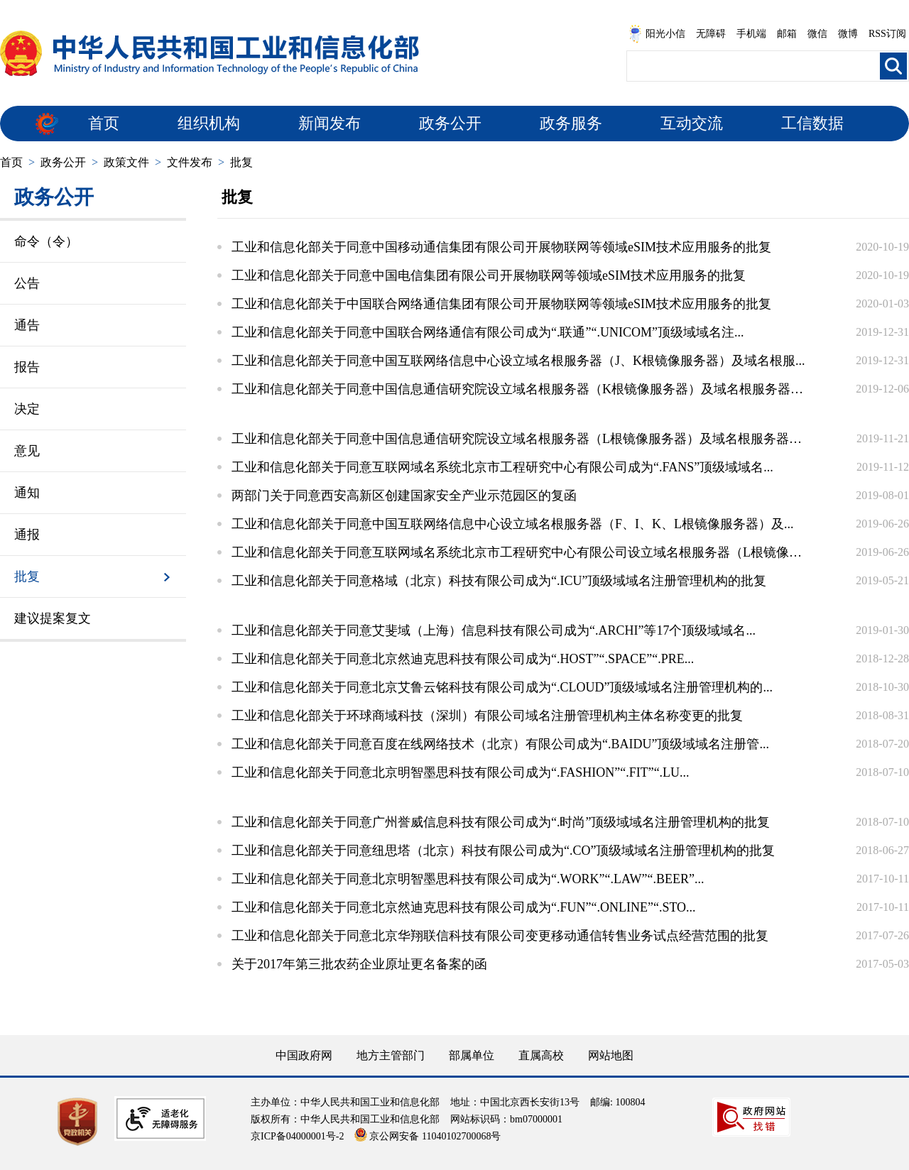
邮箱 (787, 33)
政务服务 (571, 123)
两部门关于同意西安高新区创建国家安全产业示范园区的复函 (404, 495)
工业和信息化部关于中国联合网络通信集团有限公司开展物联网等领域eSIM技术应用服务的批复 (501, 304)
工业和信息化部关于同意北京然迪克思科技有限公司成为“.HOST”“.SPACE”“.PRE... (463, 659)
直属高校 (541, 1055)
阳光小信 (656, 34)
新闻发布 (329, 123)
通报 (27, 534)
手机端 (751, 33)
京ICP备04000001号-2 (297, 1136)
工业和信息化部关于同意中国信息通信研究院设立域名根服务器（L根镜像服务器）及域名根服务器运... (518, 439)
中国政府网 (304, 1055)
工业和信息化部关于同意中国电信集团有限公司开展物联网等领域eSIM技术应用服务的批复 (489, 275)
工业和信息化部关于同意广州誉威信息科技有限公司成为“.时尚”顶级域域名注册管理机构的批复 (501, 822)
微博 (848, 33)
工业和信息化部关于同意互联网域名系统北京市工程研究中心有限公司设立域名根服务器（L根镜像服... (518, 552)
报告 (27, 367)
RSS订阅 (887, 33)
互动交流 (691, 123)
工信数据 (812, 123)
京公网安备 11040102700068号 (427, 1136)
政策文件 (126, 162)
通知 (27, 493)
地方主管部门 (390, 1055)
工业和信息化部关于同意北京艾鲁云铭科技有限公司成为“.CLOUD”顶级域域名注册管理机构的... (502, 687)
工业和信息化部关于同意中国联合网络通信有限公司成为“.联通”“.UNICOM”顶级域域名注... (488, 332)
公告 (27, 283)
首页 (103, 123)
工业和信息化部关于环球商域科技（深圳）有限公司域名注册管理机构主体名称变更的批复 (487, 716)
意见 (27, 451)
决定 (27, 409)
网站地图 (610, 1055)
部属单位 (471, 1055)
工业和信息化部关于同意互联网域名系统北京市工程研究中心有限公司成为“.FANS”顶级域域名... (502, 467)
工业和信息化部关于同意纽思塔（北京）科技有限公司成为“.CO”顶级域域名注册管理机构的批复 (503, 850)
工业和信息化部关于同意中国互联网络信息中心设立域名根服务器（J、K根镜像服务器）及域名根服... (518, 361)
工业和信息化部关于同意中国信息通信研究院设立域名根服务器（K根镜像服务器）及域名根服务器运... (518, 389)
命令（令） (46, 241)
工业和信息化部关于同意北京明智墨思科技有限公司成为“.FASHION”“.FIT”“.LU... (461, 772)
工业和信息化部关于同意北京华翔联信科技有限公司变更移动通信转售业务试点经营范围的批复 (500, 936)
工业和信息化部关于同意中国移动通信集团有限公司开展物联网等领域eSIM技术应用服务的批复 (501, 247)
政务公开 (450, 123)
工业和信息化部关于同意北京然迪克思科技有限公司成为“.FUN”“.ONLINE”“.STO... (464, 907)
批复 (241, 162)
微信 (817, 33)
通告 (27, 325)
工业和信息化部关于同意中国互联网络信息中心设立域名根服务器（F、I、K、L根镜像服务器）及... (513, 524)
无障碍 (711, 33)
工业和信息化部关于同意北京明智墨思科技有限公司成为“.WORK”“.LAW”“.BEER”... (468, 879)
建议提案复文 (52, 618)
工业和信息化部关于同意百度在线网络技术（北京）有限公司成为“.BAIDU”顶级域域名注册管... (500, 744)
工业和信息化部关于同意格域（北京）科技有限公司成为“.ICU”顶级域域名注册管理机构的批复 (499, 581)
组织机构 (209, 123)
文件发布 (189, 162)
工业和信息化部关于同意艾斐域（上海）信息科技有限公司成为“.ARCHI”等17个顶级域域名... (494, 630)
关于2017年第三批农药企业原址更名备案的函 (359, 964)
